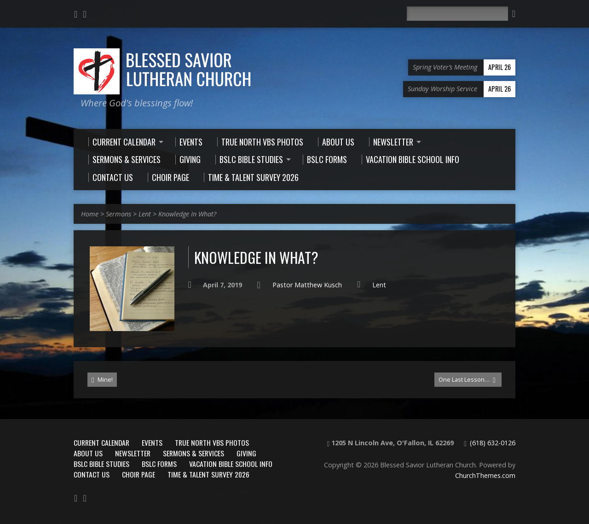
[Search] (457, 13)
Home (89, 214)
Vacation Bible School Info (230, 463)
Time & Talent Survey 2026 (208, 474)
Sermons (118, 214)
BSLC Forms (159, 463)
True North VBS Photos (212, 442)
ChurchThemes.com (485, 475)
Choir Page (138, 474)
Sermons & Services (193, 453)
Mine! (102, 379)
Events (152, 442)
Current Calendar (101, 442)
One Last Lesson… (467, 379)
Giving (246, 453)
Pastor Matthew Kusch (307, 284)
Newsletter (132, 453)
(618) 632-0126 (492, 442)
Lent (145, 214)
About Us (88, 453)
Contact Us (92, 474)
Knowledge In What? (187, 214)
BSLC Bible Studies (101, 463)
